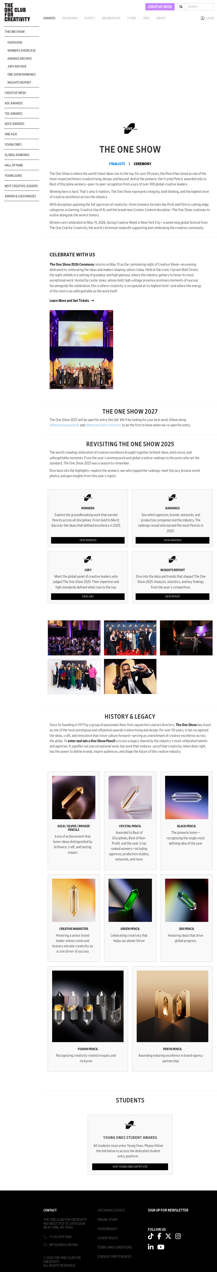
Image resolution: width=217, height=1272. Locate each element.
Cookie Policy (107, 1238)
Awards (49, 18)
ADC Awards (14, 103)
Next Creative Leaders (21, 186)
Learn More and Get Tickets (70, 301)
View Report (172, 596)
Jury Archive (16, 66)
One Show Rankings (21, 74)
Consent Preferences (114, 1256)
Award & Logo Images (20, 196)
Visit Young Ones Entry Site (130, 1166)
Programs (70, 18)
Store (131, 18)
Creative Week (15, 93)
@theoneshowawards (64, 425)
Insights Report (19, 82)
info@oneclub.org (63, 1245)
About (161, 18)
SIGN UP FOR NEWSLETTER (168, 1210)
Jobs (146, 18)
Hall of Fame (14, 165)
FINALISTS (117, 164)
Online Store (107, 1219)
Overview (14, 42)
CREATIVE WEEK (160, 7)
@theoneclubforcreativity (103, 425)
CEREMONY (142, 164)
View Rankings (172, 540)
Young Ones (13, 144)
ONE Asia (11, 134)
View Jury (88, 596)
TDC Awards (13, 113)
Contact (50, 1210)
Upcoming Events (111, 1210)
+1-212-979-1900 (60, 1237)
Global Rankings (17, 155)
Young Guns (13, 175)
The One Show (15, 31)
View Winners (87, 540)
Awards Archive (19, 58)
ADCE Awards (14, 124)
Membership (111, 18)
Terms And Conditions (114, 1247)
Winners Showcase (21, 50)
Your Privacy (107, 1229)
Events (90, 18)
